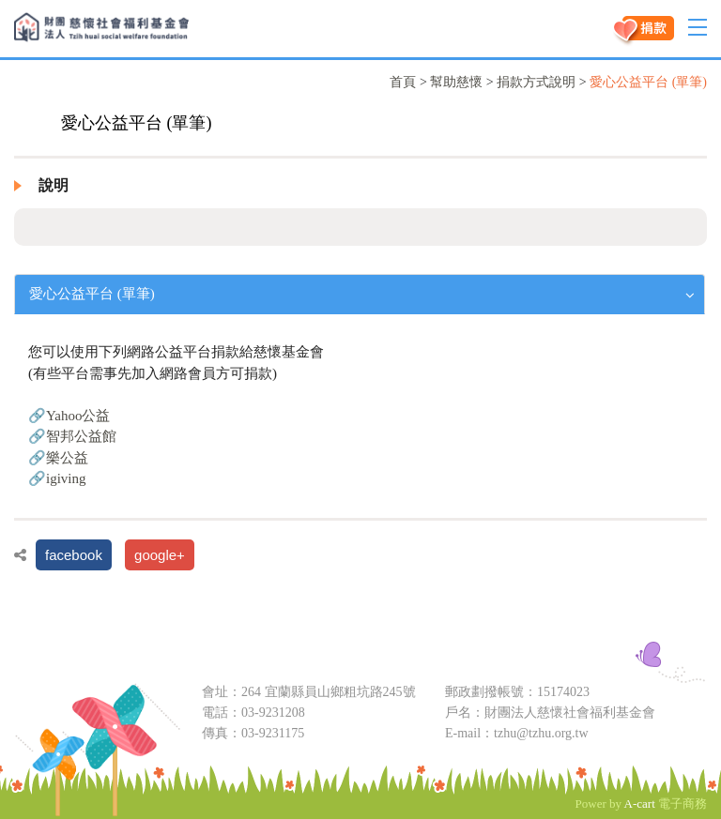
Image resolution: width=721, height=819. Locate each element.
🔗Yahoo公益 (69, 415)
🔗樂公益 (58, 457)
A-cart (639, 803)
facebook (73, 555)
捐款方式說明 (536, 82)
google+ (159, 555)
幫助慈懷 (456, 82)
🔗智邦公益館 (72, 436)
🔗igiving (57, 478)
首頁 (403, 82)
